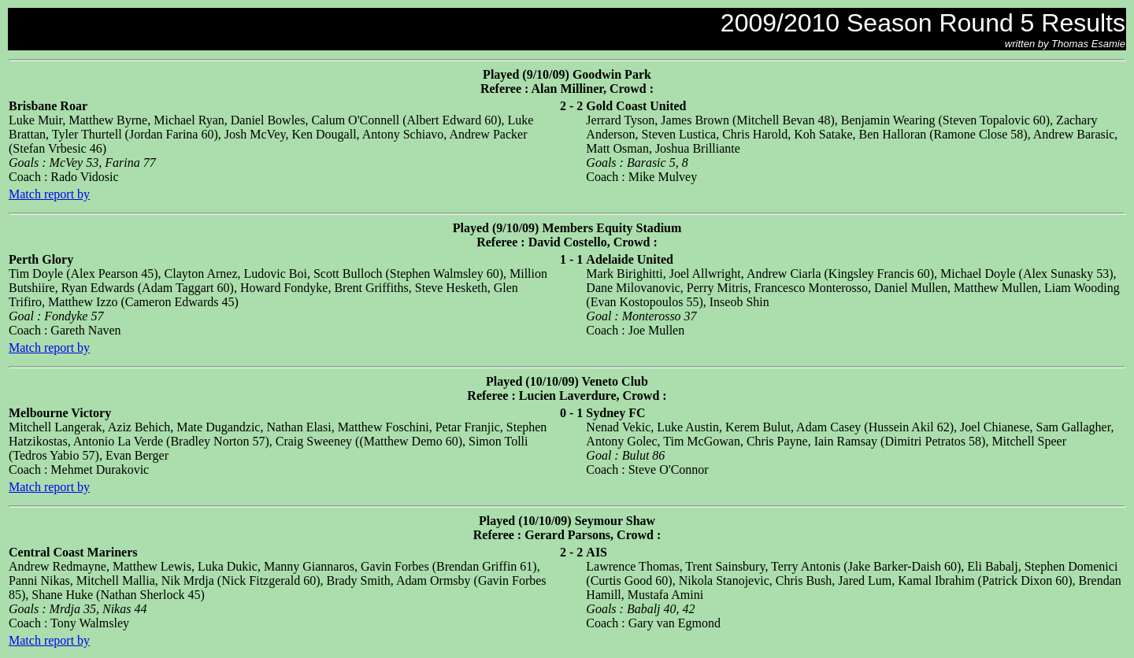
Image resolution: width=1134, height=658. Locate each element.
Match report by (49, 194)
